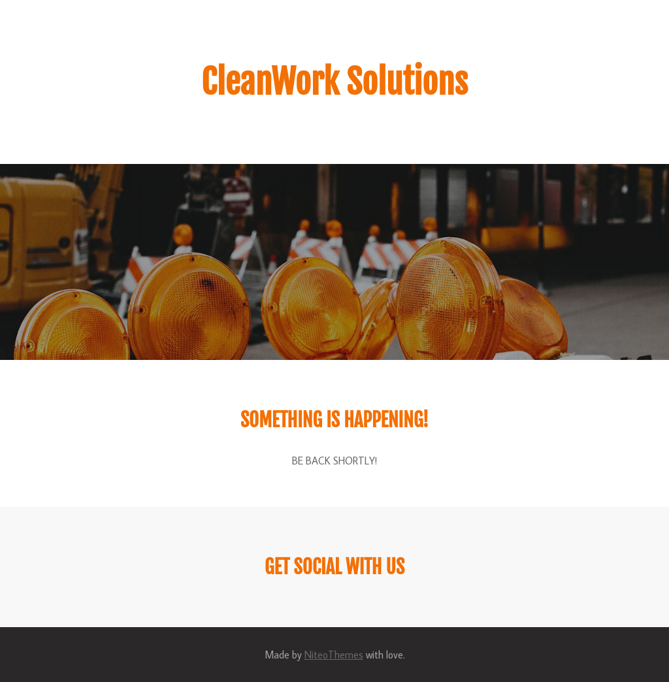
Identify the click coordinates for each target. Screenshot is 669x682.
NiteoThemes (333, 654)
